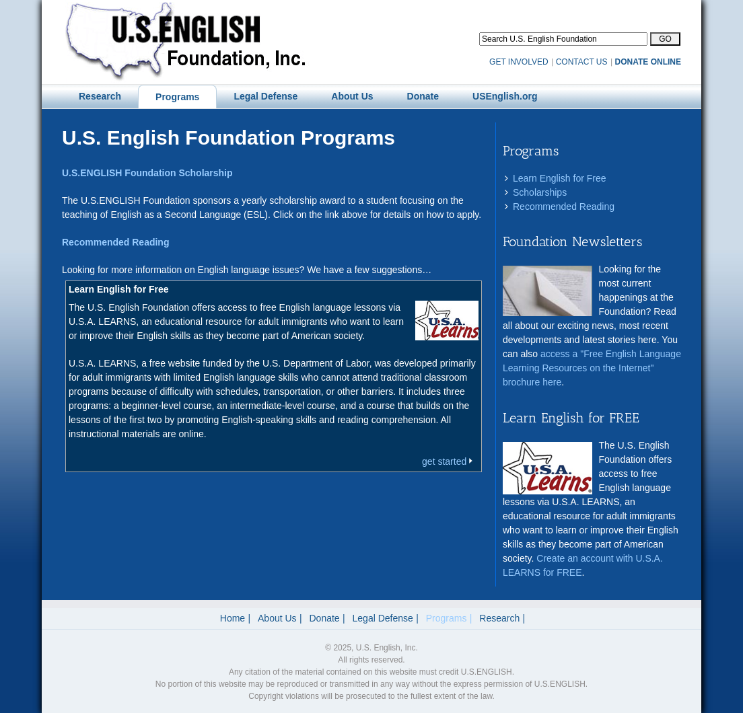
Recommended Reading (563, 206)
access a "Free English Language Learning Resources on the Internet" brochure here (592, 367)
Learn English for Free (559, 178)
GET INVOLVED (519, 62)
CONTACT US (582, 62)
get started (448, 461)
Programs (446, 618)
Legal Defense (383, 618)
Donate (325, 618)
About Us (277, 618)
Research (499, 618)
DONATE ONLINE (648, 62)
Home (232, 618)
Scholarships (540, 192)
